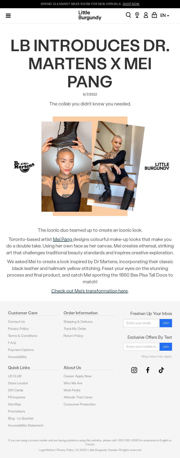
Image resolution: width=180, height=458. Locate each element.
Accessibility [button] (17, 357)
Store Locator (18, 383)
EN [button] (164, 15)
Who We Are (73, 383)
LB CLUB (14, 376)
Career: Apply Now (78, 376)
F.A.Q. (12, 343)
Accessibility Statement (25, 425)
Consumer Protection (80, 404)
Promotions (16, 411)
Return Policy (73, 336)
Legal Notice (47, 450)
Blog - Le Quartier (21, 418)
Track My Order (75, 329)
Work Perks (72, 390)
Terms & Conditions (22, 336)
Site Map (14, 404)
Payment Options (21, 350)
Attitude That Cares (78, 397)
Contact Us (16, 322)
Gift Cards (15, 390)
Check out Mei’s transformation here (89, 291)
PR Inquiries (16, 397)
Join (166, 323)
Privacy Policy (18, 329)
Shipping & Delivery (78, 322)
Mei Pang (63, 239)
